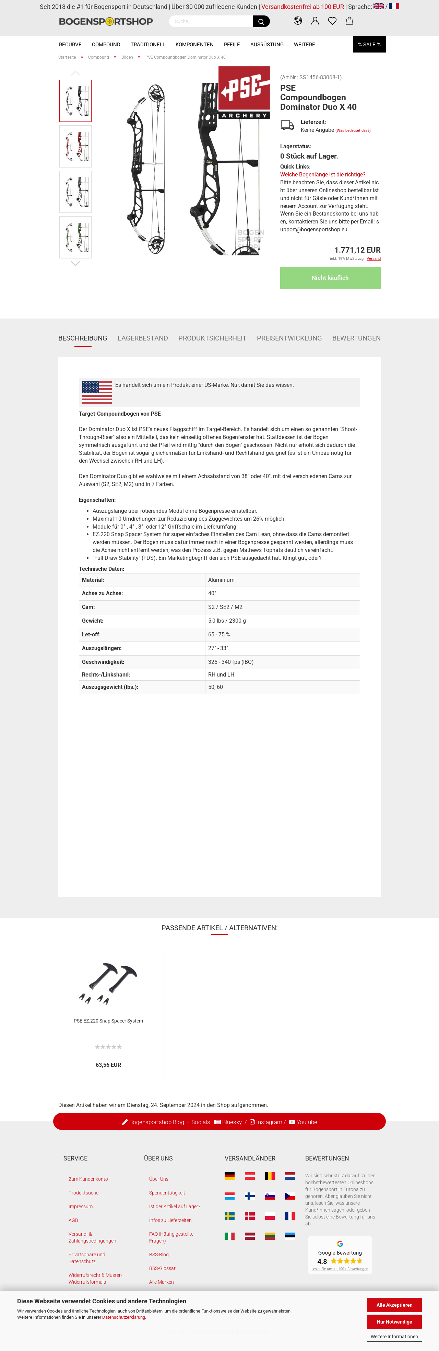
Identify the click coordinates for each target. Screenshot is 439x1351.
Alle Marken (161, 1282)
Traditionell (148, 45)
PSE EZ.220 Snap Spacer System (108, 1021)
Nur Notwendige (394, 1322)
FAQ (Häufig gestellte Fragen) (171, 1237)
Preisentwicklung (289, 338)
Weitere (304, 45)
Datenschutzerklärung (123, 1317)
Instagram (269, 1122)
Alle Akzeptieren (395, 1305)
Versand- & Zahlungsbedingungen (92, 1237)
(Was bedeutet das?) (353, 130)
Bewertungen (356, 338)
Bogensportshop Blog (156, 1122)
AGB (73, 1220)
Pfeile (232, 45)
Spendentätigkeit (167, 1193)
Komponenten (195, 45)
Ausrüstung (267, 45)
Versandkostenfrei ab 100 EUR (302, 6)
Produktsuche (83, 1193)
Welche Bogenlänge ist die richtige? (323, 174)
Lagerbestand (143, 338)
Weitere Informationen (394, 1336)
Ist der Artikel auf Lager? (174, 1206)
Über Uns (158, 1179)
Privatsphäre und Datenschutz (87, 1258)
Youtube (307, 1122)
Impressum (81, 1206)
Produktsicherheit (212, 338)
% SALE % (369, 45)
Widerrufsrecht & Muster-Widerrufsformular (95, 1278)
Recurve (70, 45)
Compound (106, 45)
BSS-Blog (159, 1254)
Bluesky (232, 1122)
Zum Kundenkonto (88, 1179)
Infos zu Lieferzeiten (170, 1220)
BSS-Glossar (162, 1268)
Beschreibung (82, 338)
